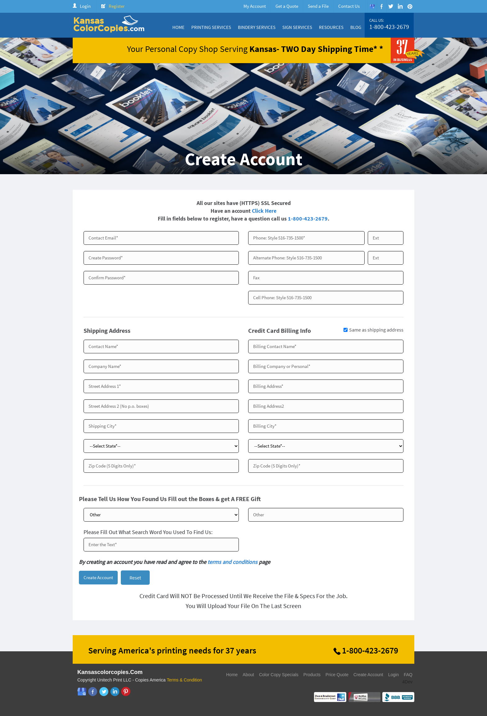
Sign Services (297, 27)
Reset (135, 578)
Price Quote (336, 675)
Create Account (368, 675)
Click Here (264, 210)
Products (312, 675)
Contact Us (349, 6)
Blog (355, 27)
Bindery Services (256, 27)
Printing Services (211, 27)
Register (117, 6)
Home (178, 27)
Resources (331, 27)
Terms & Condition (184, 680)
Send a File (318, 6)
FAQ (408, 675)
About (248, 675)
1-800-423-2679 (389, 27)
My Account (255, 6)
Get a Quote (286, 6)
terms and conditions (232, 561)
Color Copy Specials (278, 675)
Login (85, 6)
